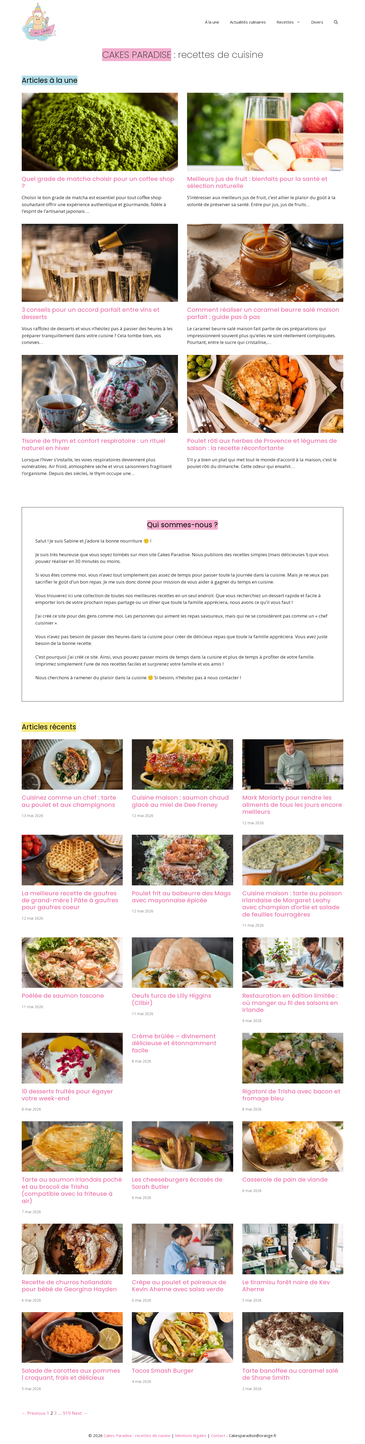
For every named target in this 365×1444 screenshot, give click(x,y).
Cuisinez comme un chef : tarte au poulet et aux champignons (69, 801)
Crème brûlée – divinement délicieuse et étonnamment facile (174, 1043)
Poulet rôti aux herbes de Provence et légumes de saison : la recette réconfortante (262, 444)
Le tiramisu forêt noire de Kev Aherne (286, 1285)
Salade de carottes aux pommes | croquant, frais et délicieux (71, 1374)
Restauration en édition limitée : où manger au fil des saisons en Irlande (290, 1003)
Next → (79, 1413)
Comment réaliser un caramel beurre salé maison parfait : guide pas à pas (263, 313)
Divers (317, 22)
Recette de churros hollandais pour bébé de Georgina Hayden (69, 1285)
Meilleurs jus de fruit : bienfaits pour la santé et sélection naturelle (257, 182)
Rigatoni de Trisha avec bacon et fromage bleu (291, 1095)
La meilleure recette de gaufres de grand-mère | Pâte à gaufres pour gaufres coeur (70, 900)
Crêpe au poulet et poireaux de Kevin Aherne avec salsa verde (179, 1285)
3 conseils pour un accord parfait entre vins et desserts (90, 313)
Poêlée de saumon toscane (63, 996)
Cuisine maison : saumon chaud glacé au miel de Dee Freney (180, 801)
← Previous (34, 1413)
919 (67, 1413)
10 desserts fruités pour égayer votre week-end (67, 1095)
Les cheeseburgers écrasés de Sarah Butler (177, 1183)
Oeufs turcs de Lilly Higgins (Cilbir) (171, 999)
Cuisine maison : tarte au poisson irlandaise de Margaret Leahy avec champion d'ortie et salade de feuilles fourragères (292, 904)
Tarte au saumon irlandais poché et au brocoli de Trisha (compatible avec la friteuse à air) (72, 1190)
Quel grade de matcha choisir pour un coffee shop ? (98, 182)
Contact (218, 1435)
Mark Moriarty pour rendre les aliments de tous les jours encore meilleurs (292, 804)
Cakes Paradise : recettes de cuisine (137, 1435)
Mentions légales (190, 1435)
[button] (336, 22)
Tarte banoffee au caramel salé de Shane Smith (290, 1374)
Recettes (291, 22)
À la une (212, 22)
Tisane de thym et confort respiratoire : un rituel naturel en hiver (93, 444)
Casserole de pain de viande (285, 1179)
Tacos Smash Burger (162, 1371)
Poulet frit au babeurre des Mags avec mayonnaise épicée (181, 896)
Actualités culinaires (248, 22)
